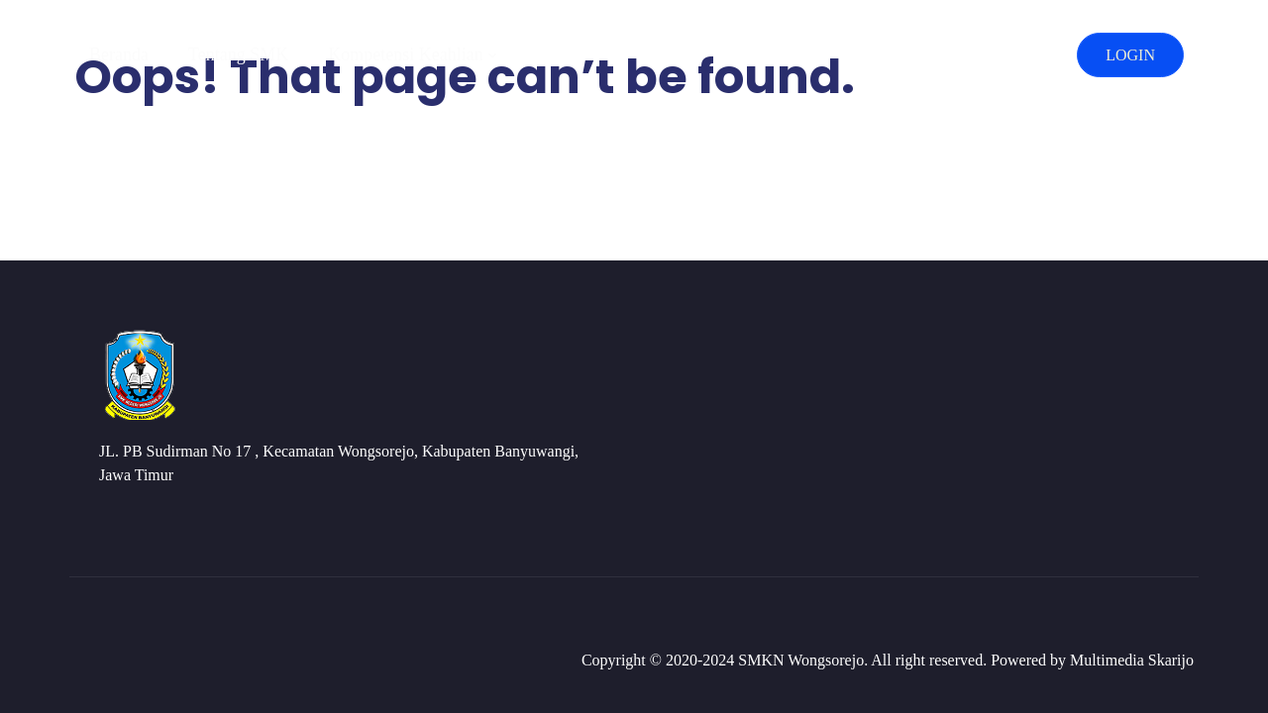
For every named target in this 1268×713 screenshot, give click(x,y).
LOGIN (1130, 55)
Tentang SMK (238, 54)
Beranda (119, 54)
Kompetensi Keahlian (405, 54)
